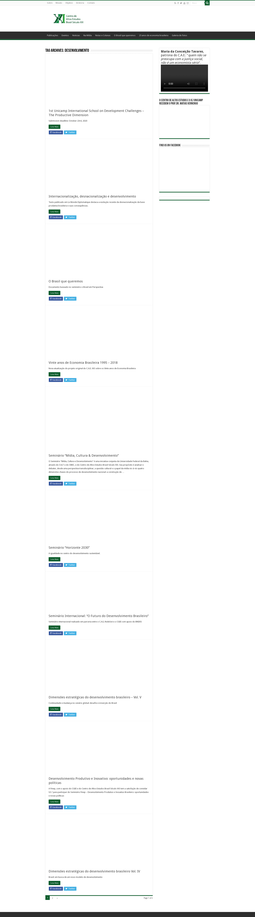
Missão (59, 3)
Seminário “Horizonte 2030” (69, 548)
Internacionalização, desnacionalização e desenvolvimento (92, 196)
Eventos (65, 35)
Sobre (49, 3)
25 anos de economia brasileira (153, 35)
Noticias (76, 35)
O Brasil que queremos (124, 35)
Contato (91, 3)
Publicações (52, 35)
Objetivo (69, 3)
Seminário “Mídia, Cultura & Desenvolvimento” (84, 455)
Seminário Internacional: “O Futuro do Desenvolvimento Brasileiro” (99, 616)
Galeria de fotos (179, 35)
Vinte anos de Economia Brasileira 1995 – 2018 (83, 363)
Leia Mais (54, 127)
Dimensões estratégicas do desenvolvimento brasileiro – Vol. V (95, 697)
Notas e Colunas (102, 35)
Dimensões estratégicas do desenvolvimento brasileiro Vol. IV (94, 871)
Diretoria (80, 3)
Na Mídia (87, 35)
